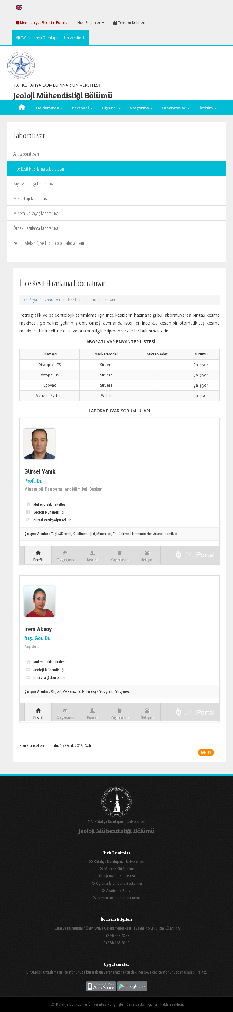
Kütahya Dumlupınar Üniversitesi (116, 861)
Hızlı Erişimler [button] (90, 22)
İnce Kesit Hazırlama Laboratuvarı (39, 168)
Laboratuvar (52, 300)
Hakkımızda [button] (49, 108)
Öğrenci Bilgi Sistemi (116, 876)
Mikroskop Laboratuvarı (31, 198)
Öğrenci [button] (111, 108)
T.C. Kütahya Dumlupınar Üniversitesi (50, 37)
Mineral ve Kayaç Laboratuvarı (36, 213)
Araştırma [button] (141, 108)
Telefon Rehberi (129, 22)
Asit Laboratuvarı (26, 154)
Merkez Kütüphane (117, 869)
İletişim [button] (207, 108)
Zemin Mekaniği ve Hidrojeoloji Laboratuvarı (48, 243)
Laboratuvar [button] (176, 108)
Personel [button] (82, 108)
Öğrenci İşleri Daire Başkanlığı (116, 883)
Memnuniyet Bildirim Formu (41, 22)
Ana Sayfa (30, 300)
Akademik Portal (116, 890)
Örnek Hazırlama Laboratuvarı (36, 228)
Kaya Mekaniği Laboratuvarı (34, 183)
